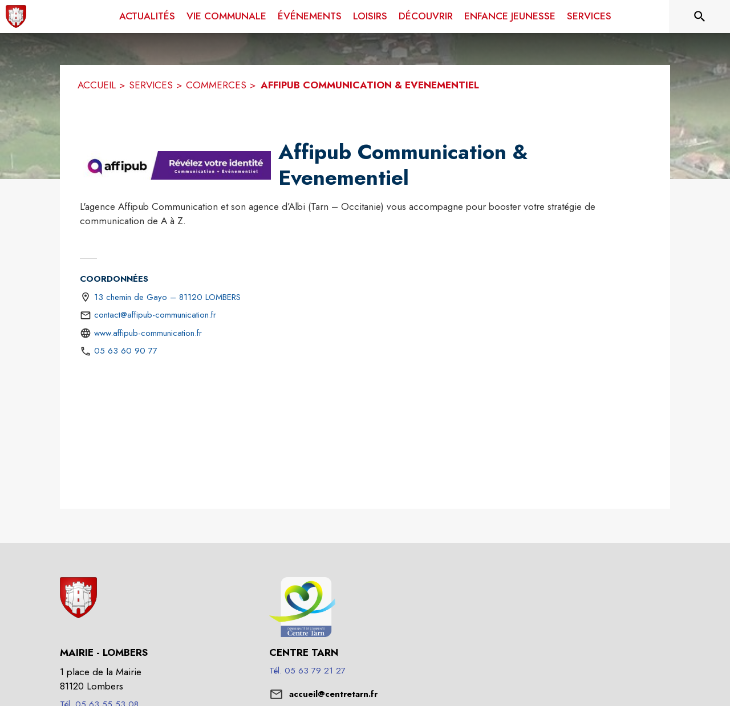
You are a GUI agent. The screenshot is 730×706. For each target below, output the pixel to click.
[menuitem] (147, 16)
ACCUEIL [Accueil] (97, 85)
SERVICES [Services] (151, 85)
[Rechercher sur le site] (699, 16)
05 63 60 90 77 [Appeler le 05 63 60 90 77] (125, 350)
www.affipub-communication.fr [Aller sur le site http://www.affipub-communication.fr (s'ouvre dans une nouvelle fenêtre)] (148, 333)
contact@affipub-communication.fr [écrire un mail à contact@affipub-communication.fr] (155, 315)
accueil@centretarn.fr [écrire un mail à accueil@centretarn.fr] (333, 694)
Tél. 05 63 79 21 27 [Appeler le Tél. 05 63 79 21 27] (307, 670)
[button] (177, 165)
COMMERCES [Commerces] (216, 85)
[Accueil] (16, 16)
